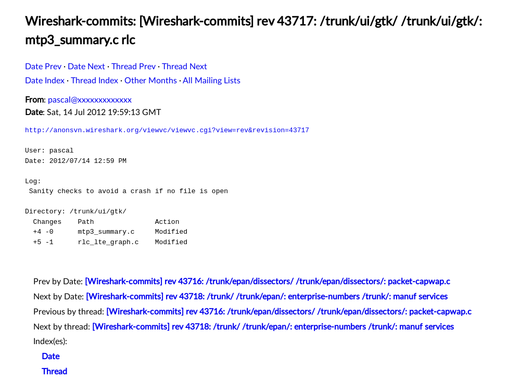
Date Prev (43, 66)
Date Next (86, 66)
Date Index (45, 81)
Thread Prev (133, 66)
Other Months (150, 81)
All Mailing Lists (211, 81)
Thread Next (184, 66)
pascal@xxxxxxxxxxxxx (90, 100)
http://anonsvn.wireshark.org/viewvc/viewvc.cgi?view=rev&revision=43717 (167, 130)
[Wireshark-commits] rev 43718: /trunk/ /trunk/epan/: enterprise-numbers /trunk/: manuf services (267, 297)
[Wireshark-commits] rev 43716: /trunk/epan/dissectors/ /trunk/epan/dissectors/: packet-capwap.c (267, 281)
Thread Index (94, 81)
